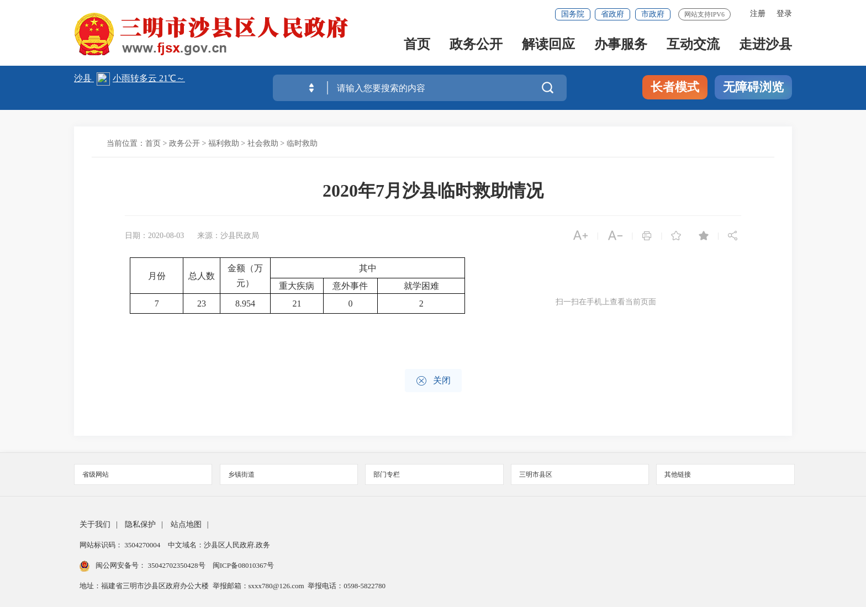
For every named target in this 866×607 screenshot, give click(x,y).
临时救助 (302, 143)
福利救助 (223, 143)
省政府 (612, 14)
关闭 (433, 381)
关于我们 (95, 524)
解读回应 (548, 45)
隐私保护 (140, 524)
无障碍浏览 (753, 87)
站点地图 (186, 524)
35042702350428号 (176, 565)
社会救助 (262, 143)
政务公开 (476, 45)
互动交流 (693, 45)
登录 (784, 13)
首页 (417, 45)
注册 (757, 13)
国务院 (572, 14)
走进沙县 (765, 45)
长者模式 (675, 87)
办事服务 (620, 45)
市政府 (652, 14)
